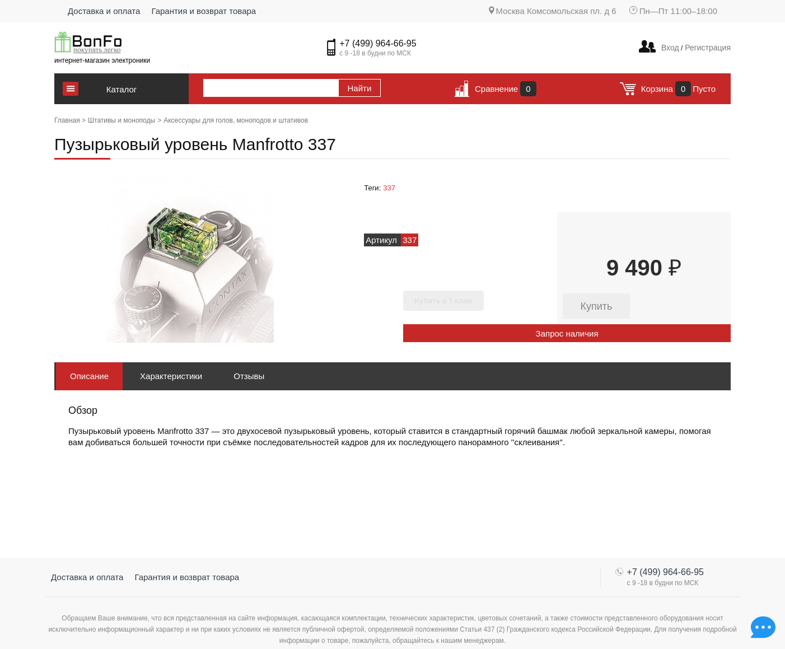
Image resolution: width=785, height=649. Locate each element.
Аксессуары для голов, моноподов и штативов (235, 120)
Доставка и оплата (104, 11)
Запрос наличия (567, 333)
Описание (89, 376)
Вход (670, 47)
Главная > (70, 120)
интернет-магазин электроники (102, 60)
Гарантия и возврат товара (203, 11)
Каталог (121, 89)
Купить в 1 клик (443, 300)
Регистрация (707, 47)
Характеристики (171, 376)
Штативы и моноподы (121, 120)
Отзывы (248, 376)
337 (389, 188)
